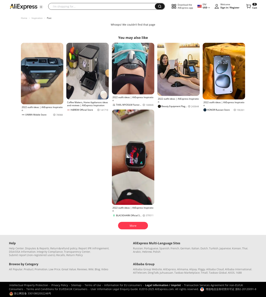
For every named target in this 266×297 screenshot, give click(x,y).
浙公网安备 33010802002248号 (30, 293)
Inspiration (37, 18)
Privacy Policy (59, 285)
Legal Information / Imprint (163, 285)
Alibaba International (238, 269)
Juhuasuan (166, 272)
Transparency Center (77, 251)
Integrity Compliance (50, 251)
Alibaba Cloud (215, 269)
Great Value (68, 269)
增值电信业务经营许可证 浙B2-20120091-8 (231, 289)
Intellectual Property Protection (28, 285)
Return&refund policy (63, 248)
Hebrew (147, 251)
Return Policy (74, 255)
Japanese (225, 248)
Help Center (16, 248)
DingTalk (153, 272)
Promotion (41, 269)
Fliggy (201, 269)
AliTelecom (140, 272)
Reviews (82, 269)
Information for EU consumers (123, 285)
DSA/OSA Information (22, 251)
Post (49, 18)
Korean (236, 248)
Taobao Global (218, 272)
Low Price (54, 269)
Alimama (182, 269)
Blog (97, 269)
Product (28, 269)
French (175, 248)
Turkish (213, 248)
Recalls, (61, 255)
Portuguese (151, 248)
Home (24, 18)
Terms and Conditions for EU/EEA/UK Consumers (56, 289)
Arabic (137, 251)
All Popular (16, 269)
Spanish (164, 248)
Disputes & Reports (37, 248)
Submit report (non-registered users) (32, 255)
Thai (245, 248)
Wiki (91, 269)
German (185, 248)
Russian (138, 248)
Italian (195, 248)
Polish (156, 251)
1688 (239, 272)
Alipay (193, 269)
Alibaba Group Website (147, 269)
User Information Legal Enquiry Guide (114, 289)
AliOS (231, 272)
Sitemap (76, 285)
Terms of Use (93, 285)
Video (104, 269)
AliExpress (169, 269)
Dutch (204, 248)
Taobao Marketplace (187, 272)
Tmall (204, 272)
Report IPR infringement (93, 248)
